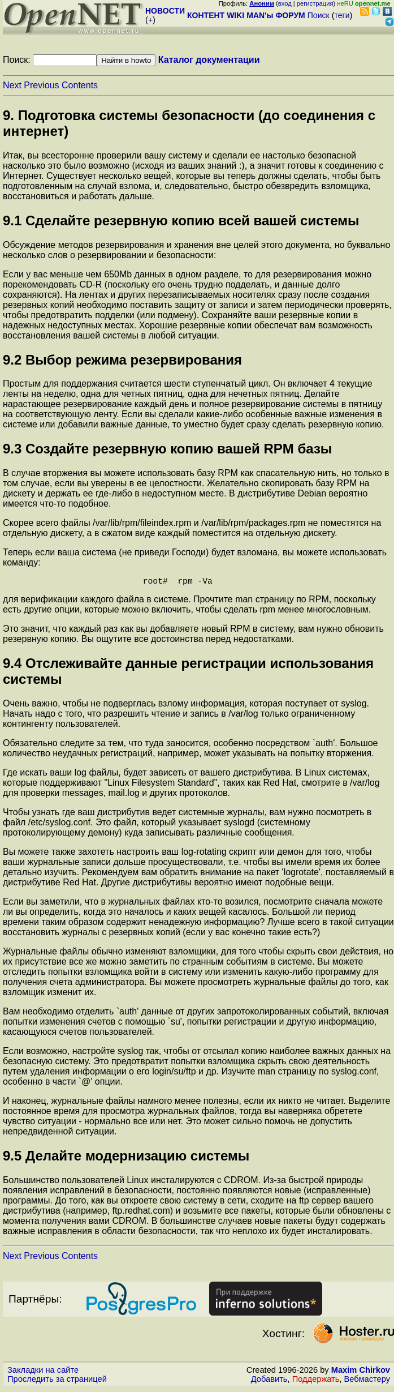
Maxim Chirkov (360, 1372)
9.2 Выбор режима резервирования (122, 359)
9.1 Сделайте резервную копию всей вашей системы (181, 220)
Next (12, 85)
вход (285, 3)
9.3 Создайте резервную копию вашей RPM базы (167, 448)
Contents (80, 85)
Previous (41, 85)
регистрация (315, 3)
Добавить (269, 1381)
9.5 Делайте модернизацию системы (126, 1158)
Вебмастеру (367, 1381)
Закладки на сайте (43, 1372)
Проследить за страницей (57, 1381)
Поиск (319, 15)
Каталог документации (209, 60)
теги (342, 15)
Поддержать (316, 1381)
